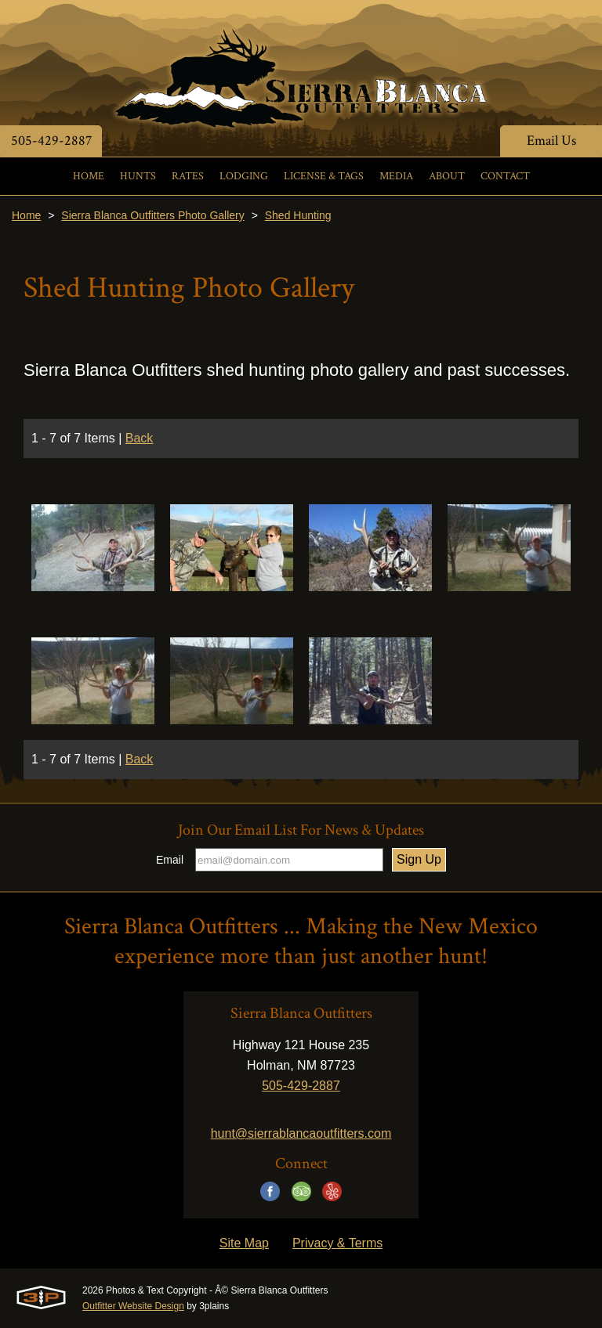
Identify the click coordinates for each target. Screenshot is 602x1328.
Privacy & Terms (337, 1243)
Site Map (244, 1243)
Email (169, 859)
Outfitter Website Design (133, 1306)
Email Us (551, 141)
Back (139, 438)
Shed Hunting (298, 215)
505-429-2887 (51, 141)
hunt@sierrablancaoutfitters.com (301, 1133)
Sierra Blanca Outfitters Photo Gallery (152, 215)
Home (26, 215)
